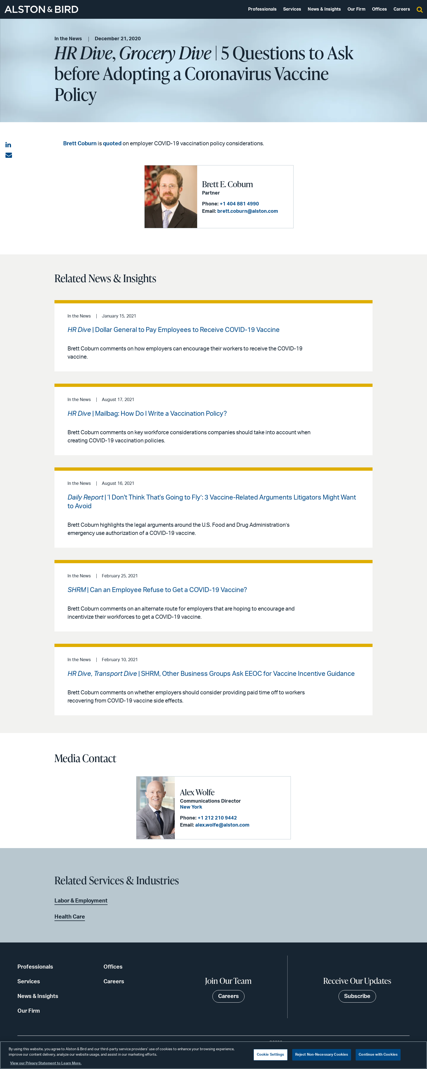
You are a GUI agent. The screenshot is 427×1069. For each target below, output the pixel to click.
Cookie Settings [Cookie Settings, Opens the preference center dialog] (270, 1054)
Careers (402, 9)
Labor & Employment (81, 901)
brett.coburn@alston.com (247, 211)
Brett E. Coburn (227, 184)
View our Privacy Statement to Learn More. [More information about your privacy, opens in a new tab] (45, 1063)
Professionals (262, 9)
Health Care (69, 917)
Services (292, 9)
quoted (112, 143)
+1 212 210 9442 (217, 818)
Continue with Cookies (378, 1054)
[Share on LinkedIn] (8, 145)
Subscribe (357, 996)
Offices (379, 9)
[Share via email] (8, 155)
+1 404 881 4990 (239, 204)
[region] (213, 1055)
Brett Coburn (80, 143)
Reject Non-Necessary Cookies (321, 1054)
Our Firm (356, 9)
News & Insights (324, 9)
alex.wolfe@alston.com (222, 825)
